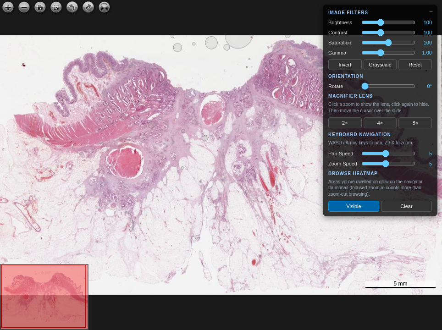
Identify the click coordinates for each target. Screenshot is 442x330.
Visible (353, 206)
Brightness (340, 22)
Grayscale (380, 64)
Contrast (338, 32)
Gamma (337, 52)
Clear (406, 206)
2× (345, 123)
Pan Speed (340, 153)
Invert (345, 64)
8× (415, 123)
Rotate (335, 86)
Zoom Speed (342, 163)
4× (380, 123)
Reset (415, 64)
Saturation (339, 42)
